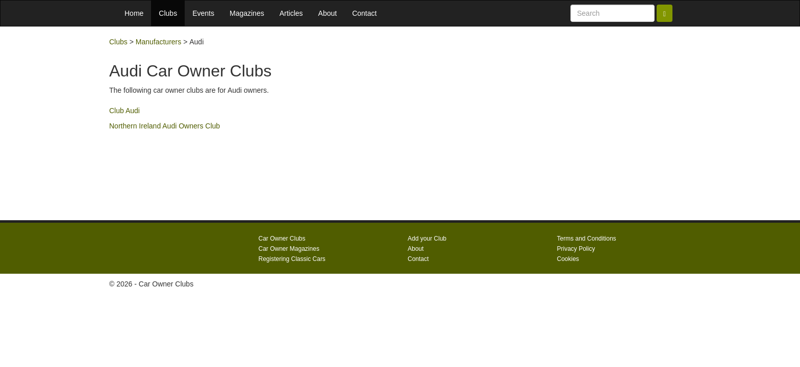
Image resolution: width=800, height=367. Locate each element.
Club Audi (124, 111)
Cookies (568, 259)
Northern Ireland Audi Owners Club (164, 126)
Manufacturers (158, 42)
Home (133, 13)
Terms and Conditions (586, 238)
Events (203, 13)
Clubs (168, 13)
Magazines (247, 13)
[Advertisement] (599, 123)
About (327, 13)
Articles (291, 13)
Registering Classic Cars (292, 259)
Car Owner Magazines (289, 248)
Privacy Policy (576, 248)
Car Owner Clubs (282, 238)
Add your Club (427, 238)
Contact (364, 13)
